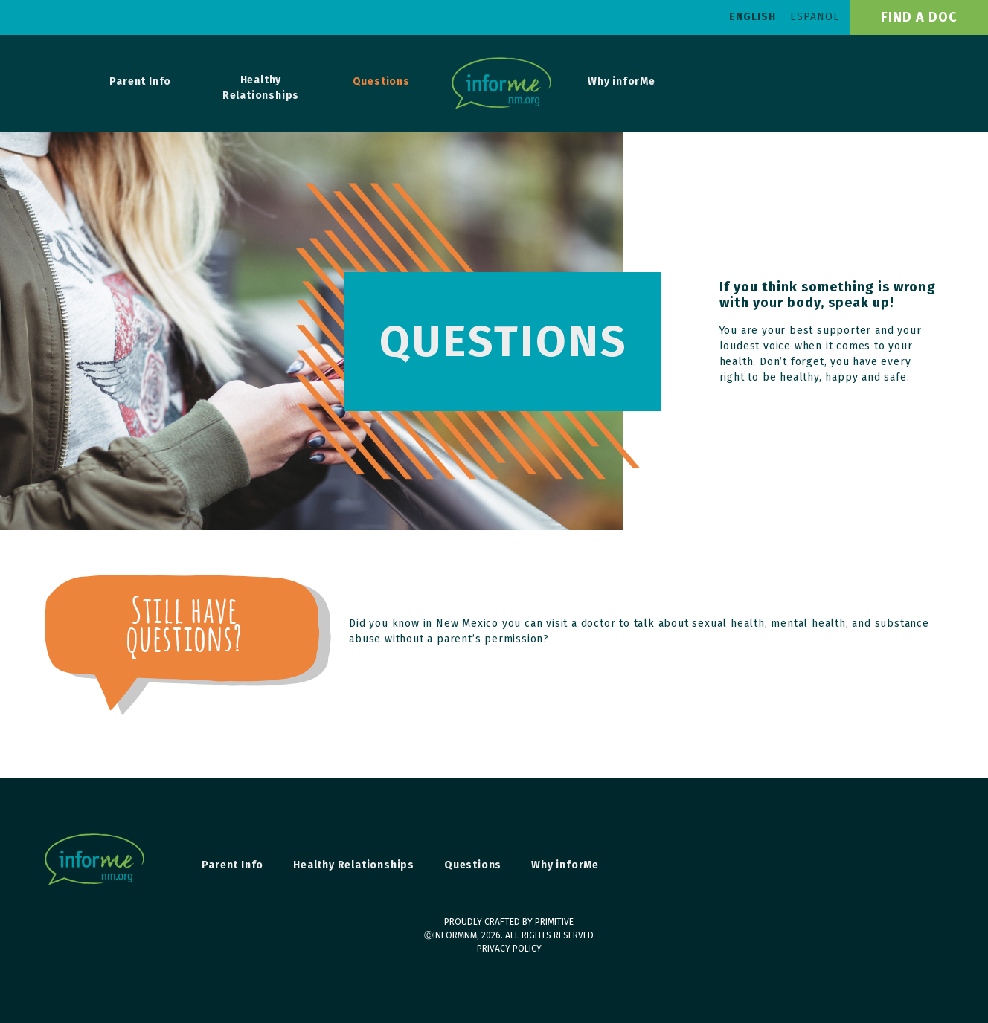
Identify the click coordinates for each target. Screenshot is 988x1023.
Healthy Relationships (260, 88)
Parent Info (140, 81)
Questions (381, 81)
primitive (554, 922)
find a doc (919, 17)
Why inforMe (621, 81)
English (752, 16)
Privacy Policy (509, 948)
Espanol (814, 16)
